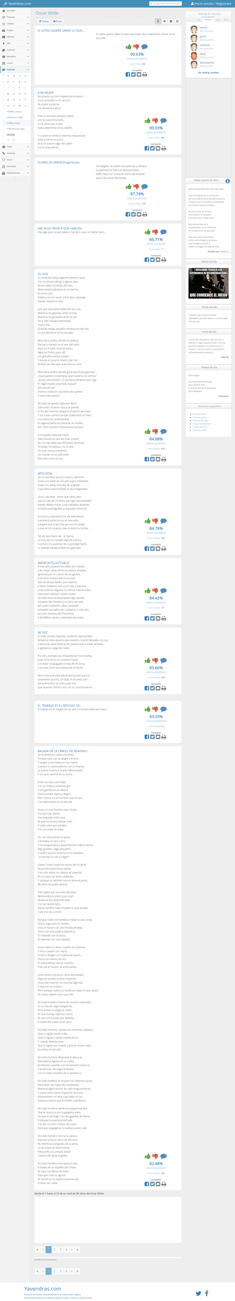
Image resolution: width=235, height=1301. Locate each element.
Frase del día (209, 331)
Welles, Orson (14, 111)
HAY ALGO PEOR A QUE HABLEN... (61, 228)
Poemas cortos (200, 417)
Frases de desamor (202, 423)
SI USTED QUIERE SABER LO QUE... (61, 30)
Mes (218, 19)
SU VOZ (43, 274)
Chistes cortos (199, 414)
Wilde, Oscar (13, 123)
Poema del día (209, 367)
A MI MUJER (46, 93)
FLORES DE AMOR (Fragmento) (58, 162)
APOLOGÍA (45, 473)
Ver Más (11, 134)
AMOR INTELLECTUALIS (53, 563)
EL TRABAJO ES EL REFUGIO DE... (60, 705)
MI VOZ (43, 632)
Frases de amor (200, 426)
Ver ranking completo (208, 72)
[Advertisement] (65, 57)
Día (198, 19)
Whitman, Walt (15, 117)
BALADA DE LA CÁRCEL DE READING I (63, 751)
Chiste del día (209, 307)
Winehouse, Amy (16, 128)
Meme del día (209, 261)
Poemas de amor (201, 420)
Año (226, 19)
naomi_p (224, 251)
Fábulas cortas (200, 430)
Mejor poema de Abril (206, 180)
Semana (208, 19)
